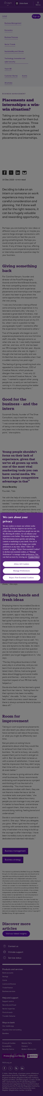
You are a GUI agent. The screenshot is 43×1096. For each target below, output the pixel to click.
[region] (21, 548)
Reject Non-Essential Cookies (21, 578)
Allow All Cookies (21, 564)
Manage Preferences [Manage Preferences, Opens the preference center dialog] (21, 571)
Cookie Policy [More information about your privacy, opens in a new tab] (34, 557)
